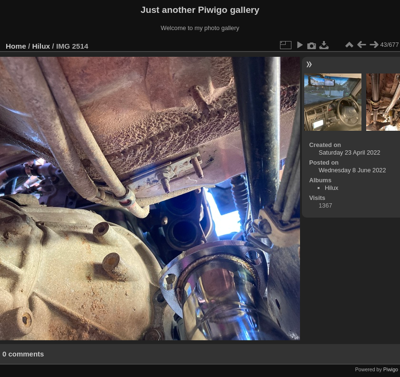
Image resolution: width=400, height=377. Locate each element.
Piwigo (390, 369)
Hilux (41, 46)
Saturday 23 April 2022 (349, 152)
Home (16, 46)
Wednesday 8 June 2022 (352, 170)
